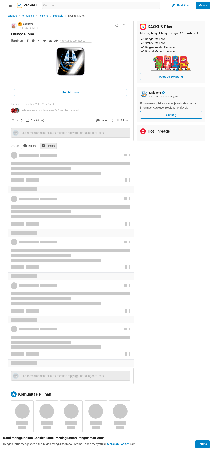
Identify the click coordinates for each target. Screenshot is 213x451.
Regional (43, 15)
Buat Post (180, 5)
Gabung (171, 115)
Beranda (12, 15)
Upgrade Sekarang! (171, 76)
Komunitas (28, 15)
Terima (202, 444)
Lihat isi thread (70, 92)
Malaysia (58, 15)
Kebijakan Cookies (117, 444)
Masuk (203, 5)
